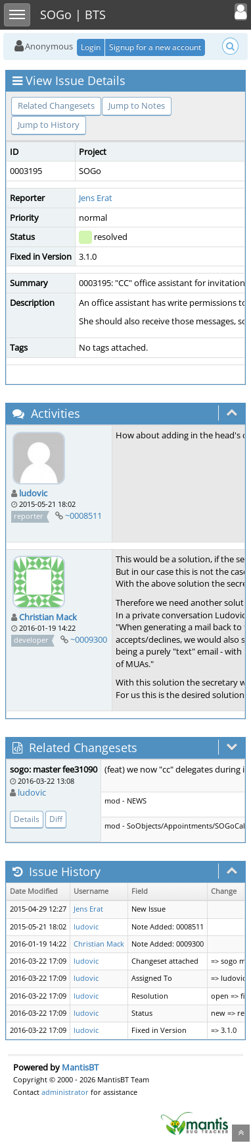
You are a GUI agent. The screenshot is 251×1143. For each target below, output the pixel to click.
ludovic (33, 493)
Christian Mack (48, 617)
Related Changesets (56, 105)
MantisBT (80, 1067)
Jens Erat (95, 198)
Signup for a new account (155, 47)
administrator (65, 1092)
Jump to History (49, 125)
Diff (55, 819)
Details (26, 819)
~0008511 (83, 515)
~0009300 (88, 639)
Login (91, 47)
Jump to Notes (136, 105)
